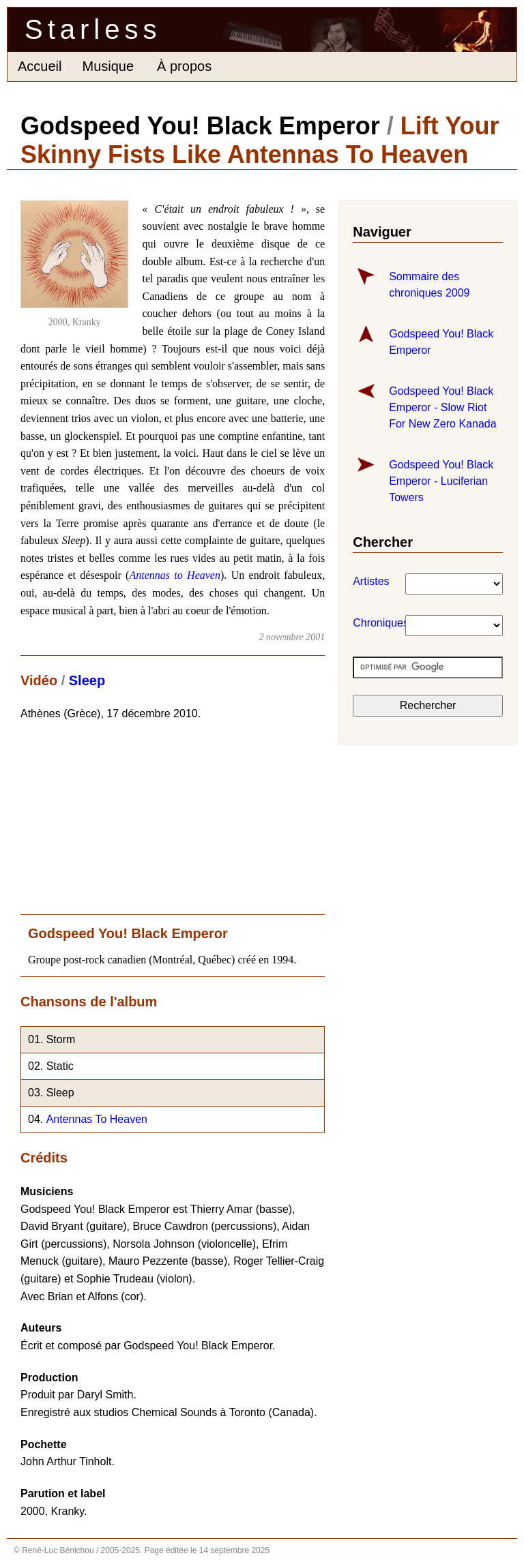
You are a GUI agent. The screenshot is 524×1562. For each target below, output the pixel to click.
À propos (184, 66)
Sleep (87, 680)
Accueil (39, 66)
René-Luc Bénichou (57, 1550)
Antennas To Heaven (96, 1119)
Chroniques (359, 623)
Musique (108, 66)
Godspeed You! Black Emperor (200, 126)
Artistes (359, 581)
